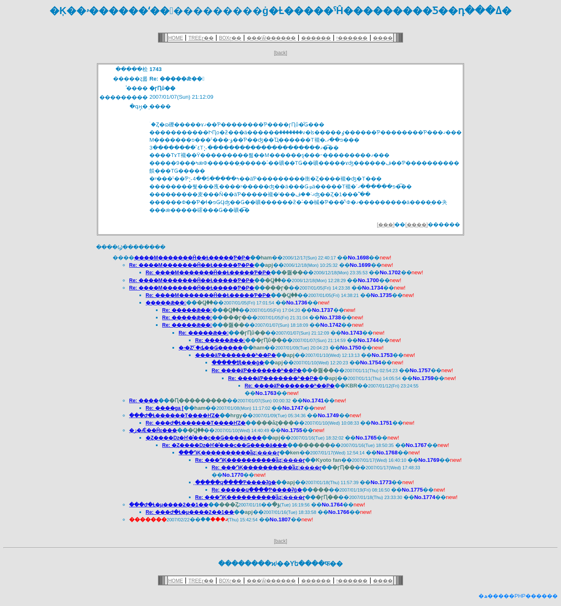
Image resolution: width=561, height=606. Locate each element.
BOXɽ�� (230, 38)
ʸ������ (352, 38)
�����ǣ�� (166, 303)
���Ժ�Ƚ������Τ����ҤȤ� (174, 415)
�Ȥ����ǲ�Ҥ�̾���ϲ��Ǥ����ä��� (204, 438)
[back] (280, 53)
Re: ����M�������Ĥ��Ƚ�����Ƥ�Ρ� (191, 265)
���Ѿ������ (271, 38)
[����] (416, 225)
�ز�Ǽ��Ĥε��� (153, 430)
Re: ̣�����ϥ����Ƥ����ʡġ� (257, 490)
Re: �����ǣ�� (187, 310)
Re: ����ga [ (165, 408)
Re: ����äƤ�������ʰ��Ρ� (257, 370)
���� (383, 38)
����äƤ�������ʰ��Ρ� (235, 355)
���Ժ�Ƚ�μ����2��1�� (168, 505)
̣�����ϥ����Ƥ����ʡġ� (235, 482)
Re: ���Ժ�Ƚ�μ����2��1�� (190, 512)
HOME (175, 38)
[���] (386, 225)
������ (316, 38)
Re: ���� (143, 401)
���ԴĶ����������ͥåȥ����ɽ (229, 453)
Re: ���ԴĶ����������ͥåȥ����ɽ (250, 460)
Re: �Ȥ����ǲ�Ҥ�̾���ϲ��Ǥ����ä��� (224, 445)
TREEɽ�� (201, 38)
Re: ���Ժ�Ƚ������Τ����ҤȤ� (195, 423)
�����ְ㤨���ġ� (238, 363)
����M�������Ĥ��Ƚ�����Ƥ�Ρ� (192, 258)
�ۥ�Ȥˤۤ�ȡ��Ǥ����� (211, 348)
